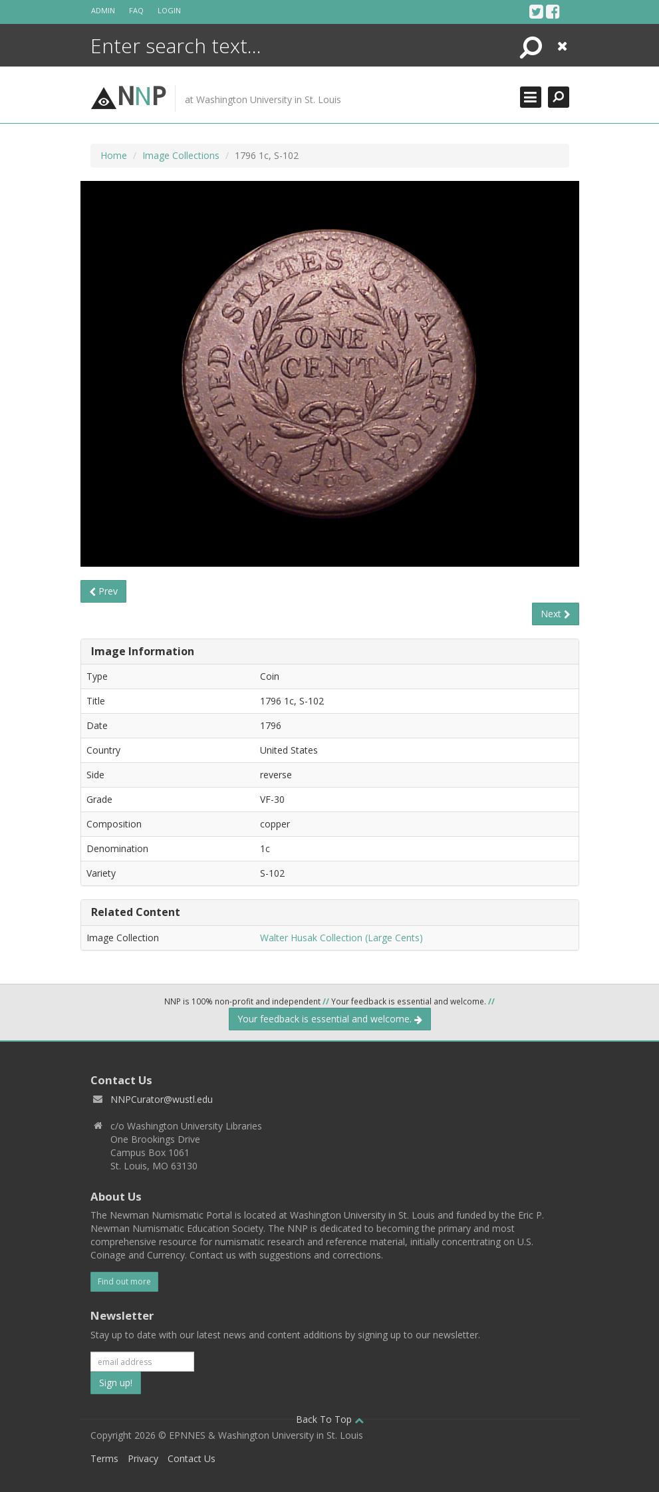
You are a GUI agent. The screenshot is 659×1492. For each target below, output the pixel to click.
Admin (103, 10)
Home (113, 155)
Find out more (124, 1281)
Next (556, 613)
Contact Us (191, 1458)
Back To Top (330, 1419)
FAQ (136, 10)
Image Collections (180, 155)
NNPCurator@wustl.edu (161, 1099)
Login (169, 10)
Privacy (143, 1458)
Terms (104, 1458)
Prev (103, 591)
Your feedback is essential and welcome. (329, 1018)
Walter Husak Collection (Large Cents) (341, 937)
